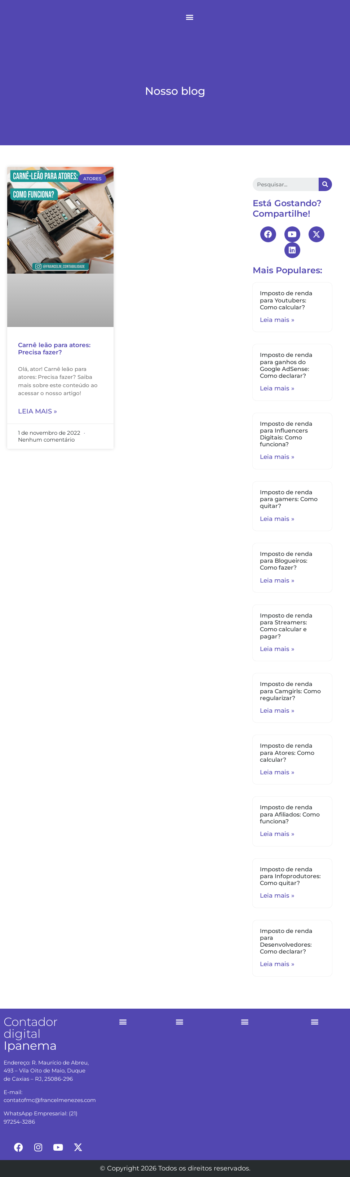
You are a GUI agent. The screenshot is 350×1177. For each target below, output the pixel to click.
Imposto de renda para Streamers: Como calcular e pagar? (286, 626)
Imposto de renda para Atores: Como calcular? (287, 752)
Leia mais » (37, 411)
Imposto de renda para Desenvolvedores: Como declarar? (286, 941)
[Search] (325, 184)
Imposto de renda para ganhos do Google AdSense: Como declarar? (286, 365)
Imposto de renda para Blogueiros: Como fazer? (286, 560)
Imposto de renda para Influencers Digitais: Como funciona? (286, 434)
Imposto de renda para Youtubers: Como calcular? (286, 300)
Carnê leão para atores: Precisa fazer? (54, 348)
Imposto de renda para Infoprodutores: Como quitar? (290, 876)
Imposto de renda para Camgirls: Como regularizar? (290, 691)
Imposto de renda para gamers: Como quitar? (289, 499)
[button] (190, 17)
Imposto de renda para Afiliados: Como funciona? (290, 814)
